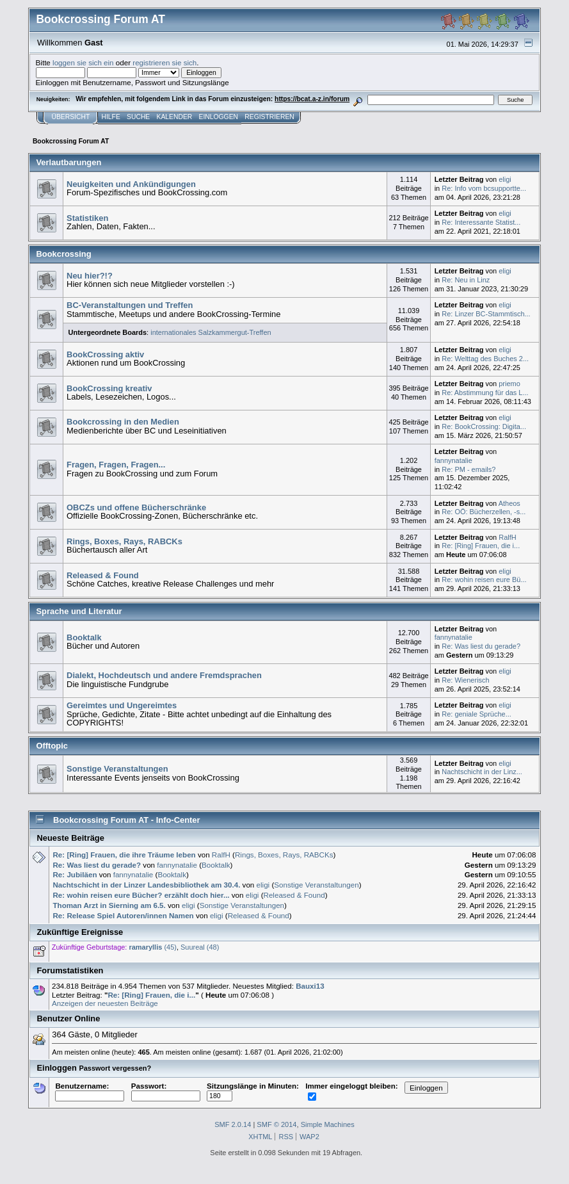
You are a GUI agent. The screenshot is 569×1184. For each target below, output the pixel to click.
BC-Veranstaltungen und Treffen (130, 305)
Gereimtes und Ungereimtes (122, 705)
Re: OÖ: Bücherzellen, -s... (483, 511)
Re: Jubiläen (74, 874)
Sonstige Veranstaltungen (117, 769)
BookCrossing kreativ (109, 388)
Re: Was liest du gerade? (481, 646)
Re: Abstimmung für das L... (485, 392)
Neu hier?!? (90, 275)
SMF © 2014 (276, 1124)
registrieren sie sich (164, 62)
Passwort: (165, 1090)
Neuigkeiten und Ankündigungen (131, 184)
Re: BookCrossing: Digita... (484, 426)
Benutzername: (89, 1090)
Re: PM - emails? (468, 469)
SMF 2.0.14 (232, 1124)
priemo (509, 383)
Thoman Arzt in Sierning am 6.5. (108, 905)
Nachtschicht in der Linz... (482, 771)
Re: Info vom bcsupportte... (484, 188)
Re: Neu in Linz (466, 280)
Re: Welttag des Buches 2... (485, 358)
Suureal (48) (199, 947)
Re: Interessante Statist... (481, 222)
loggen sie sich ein (83, 62)
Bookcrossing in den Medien (123, 421)
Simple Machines (328, 1124)
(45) (152, 947)
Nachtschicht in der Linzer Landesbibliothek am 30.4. (146, 884)
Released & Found (103, 575)
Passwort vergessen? (115, 1068)
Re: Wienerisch (465, 680)
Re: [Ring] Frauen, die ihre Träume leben (123, 854)
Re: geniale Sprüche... (476, 714)
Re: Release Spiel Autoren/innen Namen (123, 915)
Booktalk (84, 637)
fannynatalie (453, 460)
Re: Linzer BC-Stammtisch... (486, 314)
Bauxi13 (310, 986)
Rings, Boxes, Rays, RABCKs (124, 541)
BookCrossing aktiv (105, 354)
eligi (505, 179)
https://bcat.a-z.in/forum (312, 98)
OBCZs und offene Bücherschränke (136, 507)
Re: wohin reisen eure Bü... (484, 579)
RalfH (507, 537)
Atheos (509, 503)
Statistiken (87, 218)
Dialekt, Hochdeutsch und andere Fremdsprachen (164, 675)
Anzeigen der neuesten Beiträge (105, 1003)
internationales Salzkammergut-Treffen (210, 332)
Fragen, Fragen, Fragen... (116, 464)
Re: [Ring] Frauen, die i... (481, 545)
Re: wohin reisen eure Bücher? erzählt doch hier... (140, 895)
